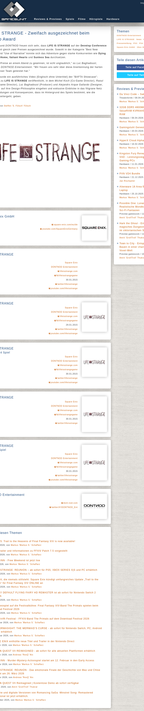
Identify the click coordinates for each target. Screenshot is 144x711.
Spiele (70, 19)
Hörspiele (96, 19)
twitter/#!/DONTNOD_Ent (65, 507)
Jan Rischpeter (127, 181)
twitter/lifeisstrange (67, 284)
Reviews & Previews (48, 19)
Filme (82, 19)
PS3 (135, 43)
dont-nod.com (70, 503)
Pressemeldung (124, 43)
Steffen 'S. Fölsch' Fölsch (17, 106)
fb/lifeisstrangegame (67, 275)
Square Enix (71, 263)
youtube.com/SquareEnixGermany (60, 229)
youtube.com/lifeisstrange (64, 288)
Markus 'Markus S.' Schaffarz (26, 545)
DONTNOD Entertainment (64, 267)
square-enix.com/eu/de (66, 225)
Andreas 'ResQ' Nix (23, 655)
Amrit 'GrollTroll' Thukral (25, 687)
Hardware (112, 19)
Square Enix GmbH (126, 47)
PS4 (141, 43)
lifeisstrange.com (69, 271)
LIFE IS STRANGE (125, 39)
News (139, 39)
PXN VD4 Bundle (129, 173)
